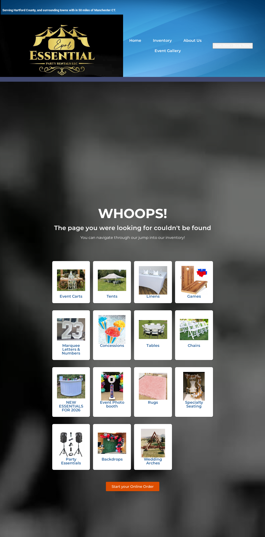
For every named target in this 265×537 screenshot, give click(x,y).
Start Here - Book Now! (232, 45)
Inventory (162, 40)
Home (135, 40)
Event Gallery (168, 51)
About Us (193, 40)
